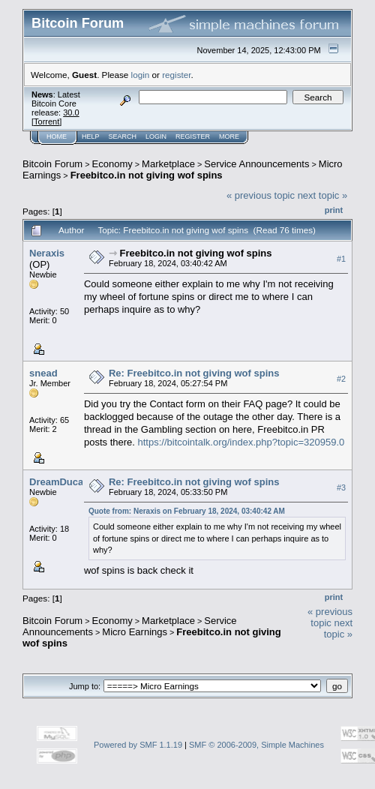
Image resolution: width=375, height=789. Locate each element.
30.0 (71, 112)
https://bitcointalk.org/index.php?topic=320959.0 (241, 442)
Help (91, 136)
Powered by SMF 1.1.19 (138, 744)
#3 (341, 487)
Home (56, 136)
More (229, 136)
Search (123, 136)
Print (334, 210)
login (140, 75)
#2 (341, 378)
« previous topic (260, 195)
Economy (112, 164)
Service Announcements (256, 164)
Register (193, 136)
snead (43, 373)
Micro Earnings (134, 632)
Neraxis (46, 253)
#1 (341, 258)
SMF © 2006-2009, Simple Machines (256, 744)
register (176, 75)
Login (156, 136)
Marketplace (168, 164)
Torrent (46, 121)
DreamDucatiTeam (71, 482)
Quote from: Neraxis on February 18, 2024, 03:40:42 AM (186, 511)
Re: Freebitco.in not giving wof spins (194, 373)
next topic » (323, 195)
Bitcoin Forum (52, 164)
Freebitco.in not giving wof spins (146, 175)
